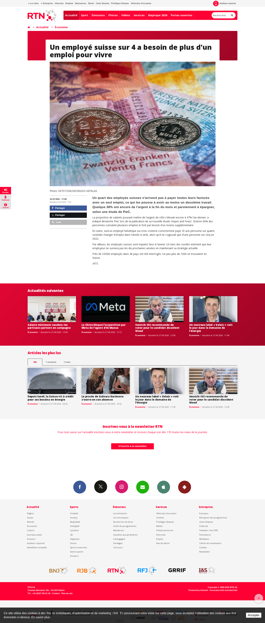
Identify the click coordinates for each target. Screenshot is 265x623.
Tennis (73, 543)
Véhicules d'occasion (141, 3)
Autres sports (76, 551)
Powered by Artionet (198, 590)
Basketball (75, 522)
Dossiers (31, 539)
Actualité (71, 15)
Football (74, 513)
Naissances (80, 3)
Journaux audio (34, 535)
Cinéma (160, 517)
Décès (91, 3)
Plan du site (67, 593)
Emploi (159, 539)
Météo (159, 526)
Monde (30, 522)
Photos (113, 15)
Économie (61, 27)
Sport (84, 15)
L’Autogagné (119, 539)
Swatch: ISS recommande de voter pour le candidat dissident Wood (157, 328)
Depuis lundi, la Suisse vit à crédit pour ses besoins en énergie (51, 398)
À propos (203, 513)
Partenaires (205, 535)
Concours (118, 547)
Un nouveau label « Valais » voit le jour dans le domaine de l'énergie (211, 328)
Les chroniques (120, 517)
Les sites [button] (33, 3)
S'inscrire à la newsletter (132, 446)
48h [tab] (35, 362)
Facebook (79, 487)
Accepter (253, 615)
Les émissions (120, 513)
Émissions (98, 15)
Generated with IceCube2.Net (223, 590)
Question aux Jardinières (125, 535)
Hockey (73, 517)
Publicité (203, 526)
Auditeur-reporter (224, 3)
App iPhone (163, 487)
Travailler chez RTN (208, 530)
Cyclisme (74, 530)
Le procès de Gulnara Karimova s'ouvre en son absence (102, 398)
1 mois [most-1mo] (67, 362)
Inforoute (59, 3)
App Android (184, 487)
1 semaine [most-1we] (51, 362)
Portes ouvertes (181, 15)
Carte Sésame (102, 3)
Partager (58, 208)
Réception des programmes (213, 517)
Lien (56, 222)
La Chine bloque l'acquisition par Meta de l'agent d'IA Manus (104, 326)
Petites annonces (164, 530)
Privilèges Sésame (120, 3)
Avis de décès (162, 543)
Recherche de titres (123, 522)
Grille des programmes (124, 526)
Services (139, 15)
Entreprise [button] (47, 3)
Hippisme (75, 539)
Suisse (30, 517)
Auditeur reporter (36, 543)
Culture (30, 530)
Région (30, 513)
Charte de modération (210, 543)
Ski (71, 535)
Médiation (204, 539)
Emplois (69, 3)
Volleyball (74, 526)
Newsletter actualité (37, 547)
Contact (203, 547)
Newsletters (142, 487)
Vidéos (125, 15)
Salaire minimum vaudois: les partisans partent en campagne (49, 326)
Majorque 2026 (157, 15)
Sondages (118, 543)
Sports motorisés (78, 547)
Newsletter (204, 551)
